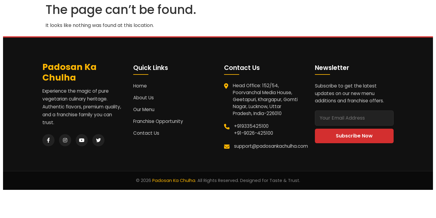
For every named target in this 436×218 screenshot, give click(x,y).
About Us (143, 97)
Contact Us (146, 133)
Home (140, 86)
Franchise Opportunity (158, 121)
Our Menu (143, 109)
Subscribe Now (354, 135)
